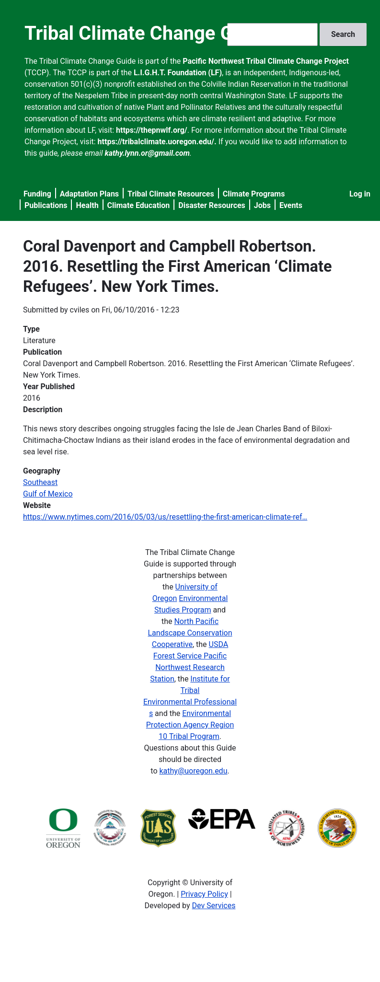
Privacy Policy (204, 894)
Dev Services (214, 905)
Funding (37, 193)
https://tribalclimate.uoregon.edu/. (157, 141)
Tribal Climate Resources (170, 193)
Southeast (40, 482)
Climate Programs (254, 193)
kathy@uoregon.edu (193, 770)
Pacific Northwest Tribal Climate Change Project (266, 61)
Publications (46, 205)
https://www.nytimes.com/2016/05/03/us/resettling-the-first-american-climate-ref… (165, 516)
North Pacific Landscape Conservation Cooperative (190, 633)
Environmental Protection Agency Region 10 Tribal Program (190, 725)
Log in (359, 193)
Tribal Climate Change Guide (147, 33)
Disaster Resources (211, 205)
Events (290, 205)
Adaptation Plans (89, 193)
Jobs (262, 205)
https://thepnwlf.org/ (151, 130)
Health (87, 205)
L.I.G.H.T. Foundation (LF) (178, 72)
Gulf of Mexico (48, 493)
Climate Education (138, 205)
